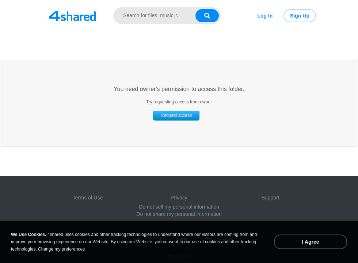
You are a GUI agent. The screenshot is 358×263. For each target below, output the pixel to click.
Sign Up (299, 16)
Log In (265, 16)
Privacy (179, 198)
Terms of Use (88, 198)
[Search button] (207, 15)
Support (270, 198)
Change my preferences (61, 249)
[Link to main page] (72, 15)
